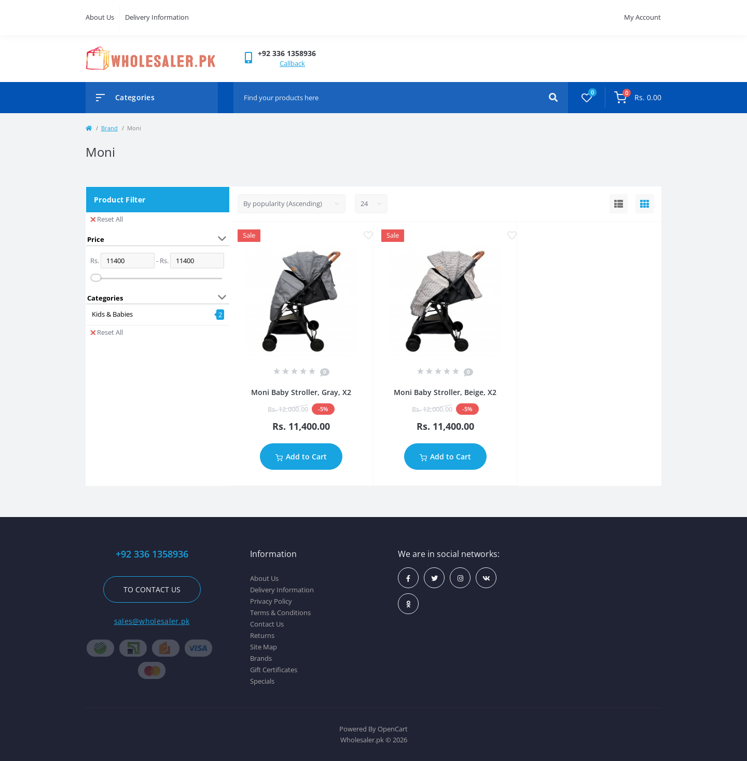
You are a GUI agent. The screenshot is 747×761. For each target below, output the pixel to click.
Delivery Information (157, 17)
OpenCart (393, 728)
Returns (262, 635)
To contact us (152, 589)
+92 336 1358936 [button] (152, 554)
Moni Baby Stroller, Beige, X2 (445, 392)
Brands (261, 658)
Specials (262, 681)
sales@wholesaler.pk (152, 621)
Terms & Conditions (280, 612)
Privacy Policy (271, 601)
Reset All (106, 219)
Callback (292, 63)
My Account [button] (642, 17)
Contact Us (267, 624)
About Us (100, 17)
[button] (286, 53)
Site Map (263, 646)
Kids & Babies (112, 314)
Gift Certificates (273, 669)
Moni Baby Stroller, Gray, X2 (301, 392)
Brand (109, 128)
